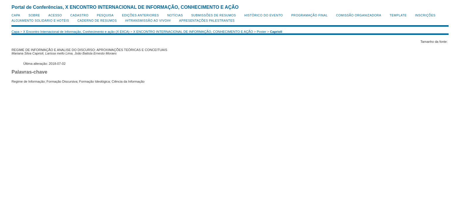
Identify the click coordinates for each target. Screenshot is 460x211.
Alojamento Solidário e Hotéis (40, 20)
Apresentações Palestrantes (207, 20)
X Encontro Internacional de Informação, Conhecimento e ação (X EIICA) (76, 31)
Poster (261, 31)
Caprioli (276, 31)
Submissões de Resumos (213, 15)
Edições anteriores (140, 15)
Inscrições (425, 15)
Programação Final (309, 15)
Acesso (55, 15)
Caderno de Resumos (97, 20)
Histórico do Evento (263, 15)
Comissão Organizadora (358, 15)
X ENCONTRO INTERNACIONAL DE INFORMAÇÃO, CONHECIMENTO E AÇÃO (193, 31)
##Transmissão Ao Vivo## (148, 20)
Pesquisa (105, 15)
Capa (15, 15)
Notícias (175, 15)
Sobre (34, 15)
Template (398, 15)
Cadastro (79, 15)
